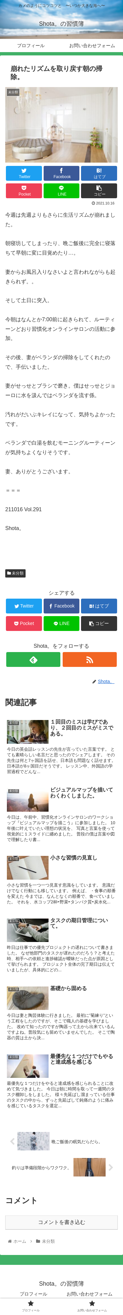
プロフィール (33, 1294)
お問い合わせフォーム (90, 1294)
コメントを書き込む (61, 1222)
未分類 (15, 573)
